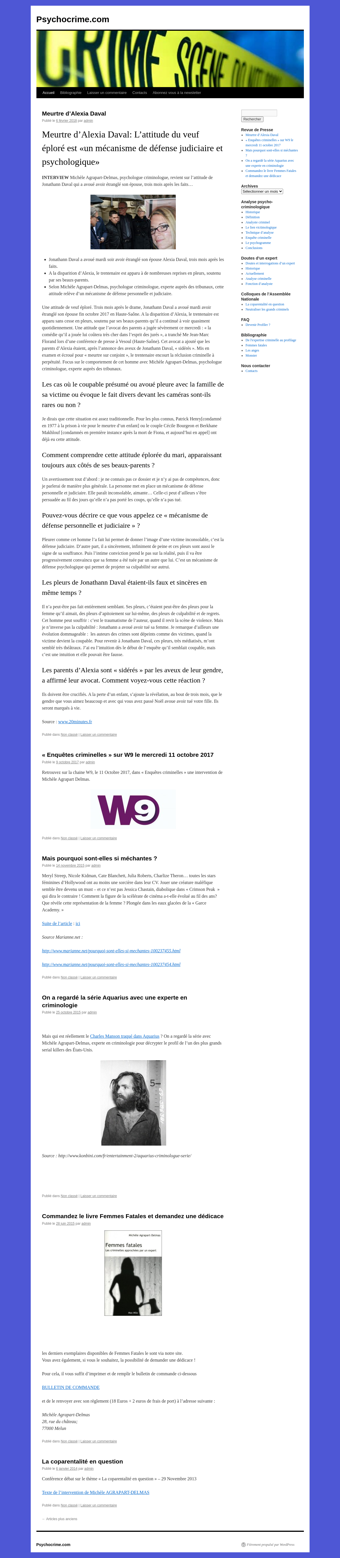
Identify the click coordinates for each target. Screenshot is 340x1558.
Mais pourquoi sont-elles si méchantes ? (99, 858)
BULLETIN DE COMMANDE (71, 1387)
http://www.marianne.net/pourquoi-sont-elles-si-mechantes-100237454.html (111, 964)
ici (78, 923)
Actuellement (255, 274)
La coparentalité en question (82, 1461)
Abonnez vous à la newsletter (177, 93)
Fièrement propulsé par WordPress (270, 1545)
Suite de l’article (57, 923)
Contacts (139, 93)
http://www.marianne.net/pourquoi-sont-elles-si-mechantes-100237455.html (111, 950)
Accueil (49, 93)
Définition (252, 217)
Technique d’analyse (260, 233)
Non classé (69, 735)
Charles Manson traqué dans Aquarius (125, 1036)
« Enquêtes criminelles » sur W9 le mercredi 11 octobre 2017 (128, 754)
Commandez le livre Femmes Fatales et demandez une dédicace (133, 1216)
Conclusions (254, 248)
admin (88, 121)
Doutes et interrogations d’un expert (270, 263)
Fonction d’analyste (259, 284)
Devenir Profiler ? (258, 325)
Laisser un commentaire (107, 93)
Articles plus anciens (59, 1519)
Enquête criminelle (258, 238)
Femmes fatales (256, 345)
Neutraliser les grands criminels (267, 309)
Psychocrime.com (73, 19)
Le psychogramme (258, 243)
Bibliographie (70, 93)
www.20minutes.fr (75, 721)
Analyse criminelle (258, 279)
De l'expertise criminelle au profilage (271, 340)
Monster (251, 355)
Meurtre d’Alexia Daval (74, 113)
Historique (253, 212)
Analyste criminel (258, 222)
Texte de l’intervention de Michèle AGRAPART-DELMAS (96, 1492)
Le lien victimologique (261, 227)
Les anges (252, 350)
